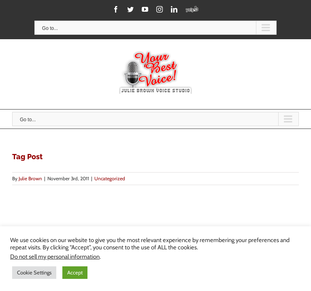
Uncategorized (109, 178)
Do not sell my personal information (55, 256)
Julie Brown (30, 178)
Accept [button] (75, 272)
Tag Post (27, 156)
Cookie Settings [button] (34, 272)
